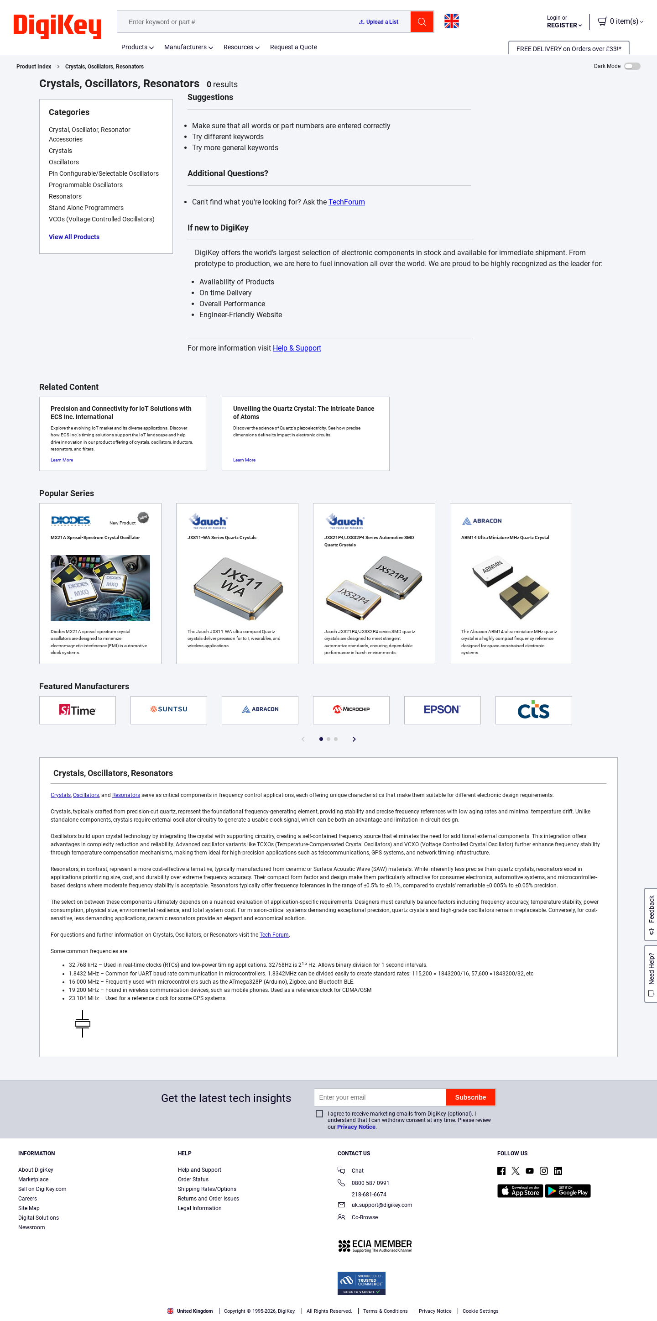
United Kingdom (190, 1311)
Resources (238, 47)
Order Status (193, 1179)
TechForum (346, 202)
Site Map (29, 1208)
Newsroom (31, 1227)
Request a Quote (293, 47)
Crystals (61, 795)
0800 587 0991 (364, 1183)
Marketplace (33, 1179)
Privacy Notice (356, 1126)
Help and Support (199, 1170)
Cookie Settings (481, 1311)
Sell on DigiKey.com (42, 1189)
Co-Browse (358, 1218)
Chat (351, 1171)
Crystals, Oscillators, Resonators (104, 66)
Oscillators (86, 795)
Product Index (33, 66)
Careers (27, 1198)
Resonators (126, 795)
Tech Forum (274, 935)
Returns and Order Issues (208, 1198)
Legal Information (200, 1208)
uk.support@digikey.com (375, 1205)
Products (134, 47)
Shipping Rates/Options (207, 1189)
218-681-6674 (362, 1194)
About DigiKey (35, 1170)
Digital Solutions (38, 1218)
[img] (57, 27)
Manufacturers (185, 47)
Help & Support (297, 348)
